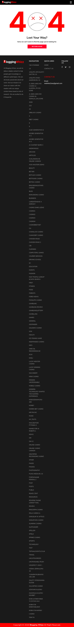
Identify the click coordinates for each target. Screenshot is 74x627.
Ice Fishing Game (35, 338)
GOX (30, 331)
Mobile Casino (34, 386)
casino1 (32, 211)
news (31, 434)
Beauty (32, 168)
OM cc (31, 441)
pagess (32, 467)
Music (31, 416)
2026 (30, 102)
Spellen (32, 530)
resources (33, 497)
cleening (32, 249)
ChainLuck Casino (36, 232)
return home (37, 46)
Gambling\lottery (36, 311)
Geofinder (33, 324)
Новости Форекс (35, 610)
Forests (32, 293)
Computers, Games (36, 253)
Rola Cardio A (34, 513)
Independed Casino (36, 342)
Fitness (32, 286)
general (32, 321)
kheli (31, 358)
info (30, 345)
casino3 (32, 218)
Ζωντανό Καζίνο (35, 590)
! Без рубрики (34, 65)
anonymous (33, 148)
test (30, 548)
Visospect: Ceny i (35, 565)
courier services (35, 256)
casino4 (32, 221)
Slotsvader (33, 527)
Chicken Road (34, 239)
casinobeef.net (35, 225)
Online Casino (34, 445)
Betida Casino (34, 182)
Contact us (48, 69)
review (32, 506)
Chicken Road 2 (35, 242)
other (31, 460)
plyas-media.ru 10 (36, 474)
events (31, 270)
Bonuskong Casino (36, 195)
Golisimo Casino (35, 328)
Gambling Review (36, 307)
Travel (31, 555)
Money (31, 405)
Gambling (33, 304)
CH (30, 228)
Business (32, 198)
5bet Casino (33, 119)
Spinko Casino (34, 537)
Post (31, 483)
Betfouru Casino (35, 179)
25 (30, 109)
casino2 (32, 214)
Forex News (33, 297)
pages (31, 463)
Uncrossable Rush (36, 562)
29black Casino (35, 113)
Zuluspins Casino (36, 586)
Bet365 (31, 172)
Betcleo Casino (35, 175)
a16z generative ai (36, 130)
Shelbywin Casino (36, 520)
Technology (34, 544)
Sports (32, 541)
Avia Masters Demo (36, 165)
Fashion (32, 273)
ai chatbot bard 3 (36, 145)
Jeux (30, 355)
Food (31, 290)
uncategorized (35, 558)
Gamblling (33, 314)
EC (30, 263)
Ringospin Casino (36, 510)
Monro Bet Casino (36, 409)
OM (30, 438)
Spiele (31, 534)
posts (31, 486)
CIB (30, 246)
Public (31, 490)
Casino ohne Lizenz (36, 207)
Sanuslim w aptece (36, 517)
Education (33, 267)
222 (30, 106)
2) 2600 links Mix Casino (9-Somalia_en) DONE (36, 96)
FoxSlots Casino (35, 300)
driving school (35, 260)
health (31, 335)
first (31, 283)
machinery (33, 373)
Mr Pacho (33, 412)
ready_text (33, 493)
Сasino (31, 614)
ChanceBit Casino (36, 235)
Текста (31, 617)
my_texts (32, 419)
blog (31, 191)
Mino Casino (34, 377)
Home (46, 65)
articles (32, 155)
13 (30, 69)
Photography (34, 470)
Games (31, 317)
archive (32, 152)
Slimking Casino (35, 524)
